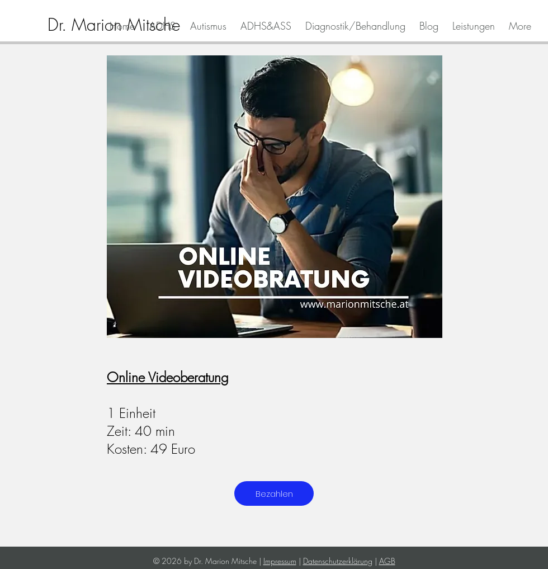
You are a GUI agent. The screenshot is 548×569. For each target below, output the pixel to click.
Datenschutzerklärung (337, 561)
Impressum (279, 561)
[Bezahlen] (274, 493)
